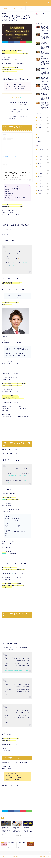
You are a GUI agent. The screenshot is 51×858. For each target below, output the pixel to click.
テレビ (13, 8)
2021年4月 (43, 173)
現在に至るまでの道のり (16, 105)
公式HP (4, 499)
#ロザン (12, 262)
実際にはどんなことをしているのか (19, 104)
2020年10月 (43, 193)
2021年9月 (43, 156)
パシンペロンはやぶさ (8, 179)
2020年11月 (43, 190)
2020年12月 (43, 186)
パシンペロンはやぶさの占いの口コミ (18, 116)
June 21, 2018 (21, 270)
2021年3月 (43, 176)
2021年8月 (43, 159)
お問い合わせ (15, 856)
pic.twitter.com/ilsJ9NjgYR (10, 476)
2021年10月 (43, 153)
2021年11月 (43, 149)
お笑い (21, 8)
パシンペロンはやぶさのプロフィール (18, 102)
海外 (43, 137)
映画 (38, 8)
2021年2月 (43, 180)
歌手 (29, 8)
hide (21, 97)
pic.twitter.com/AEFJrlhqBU (11, 267)
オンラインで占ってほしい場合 (18, 112)
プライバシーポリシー (7, 856)
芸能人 (5, 8)
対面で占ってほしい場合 (16, 111)
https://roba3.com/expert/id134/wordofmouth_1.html (16, 670)
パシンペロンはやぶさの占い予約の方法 (18, 109)
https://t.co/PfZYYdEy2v (15, 265)
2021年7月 (43, 163)
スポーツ (45, 8)
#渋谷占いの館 (22, 475)
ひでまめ (25, 3)
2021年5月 (43, 170)
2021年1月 (43, 183)
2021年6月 (43, 166)
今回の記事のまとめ (14, 118)
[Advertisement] (17, 428)
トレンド (43, 127)
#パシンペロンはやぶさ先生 (13, 475)
